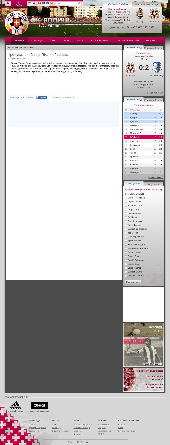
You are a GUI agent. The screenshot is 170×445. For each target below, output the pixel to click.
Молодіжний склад (146, 4)
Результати (153, 184)
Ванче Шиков (134, 213)
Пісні (120, 427)
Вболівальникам (101, 40)
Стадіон (77, 431)
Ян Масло (132, 217)
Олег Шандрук (135, 221)
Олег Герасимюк (136, 236)
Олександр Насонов (138, 229)
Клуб (66, 40)
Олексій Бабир (135, 272)
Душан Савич (134, 264)
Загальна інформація (82, 424)
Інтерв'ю (101, 427)
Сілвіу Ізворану (135, 225)
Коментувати (21, 97)
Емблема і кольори (81, 427)
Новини (19, 40)
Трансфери (34, 431)
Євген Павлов (134, 268)
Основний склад (118, 4)
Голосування (133, 183)
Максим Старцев (136, 194)
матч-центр (118, 22)
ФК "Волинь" (104, 424)
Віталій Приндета (136, 244)
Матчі (53, 40)
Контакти (77, 434)
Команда (36, 40)
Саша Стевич (134, 252)
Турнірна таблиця (60, 431)
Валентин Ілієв (135, 205)
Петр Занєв (133, 209)
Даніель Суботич (136, 275)
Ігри (54, 424)
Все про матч (156, 93)
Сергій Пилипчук (136, 260)
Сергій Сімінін (134, 201)
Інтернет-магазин (128, 40)
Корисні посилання (126, 431)
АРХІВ (101, 434)
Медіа (80, 40)
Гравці (32, 424)
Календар (56, 427)
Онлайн (150, 40)
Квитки (121, 424)
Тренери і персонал (37, 427)
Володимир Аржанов (138, 248)
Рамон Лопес (134, 256)
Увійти (43, 98)
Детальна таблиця (155, 177)
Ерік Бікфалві (134, 240)
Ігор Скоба (133, 233)
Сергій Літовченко (136, 198)
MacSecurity (82, 442)
